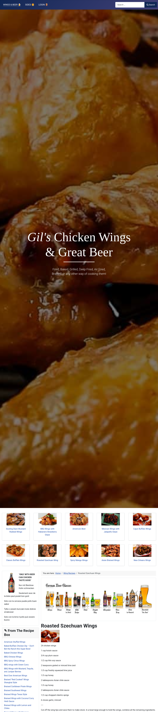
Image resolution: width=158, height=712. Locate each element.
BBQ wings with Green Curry (16, 665)
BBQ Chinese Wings (12, 657)
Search (151, 5)
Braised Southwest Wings (15, 690)
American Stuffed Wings (14, 642)
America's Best (78, 529)
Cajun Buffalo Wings (142, 529)
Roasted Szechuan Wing (47, 560)
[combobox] (130, 5)
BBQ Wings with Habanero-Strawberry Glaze (47, 532)
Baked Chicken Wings (13, 653)
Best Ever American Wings (15, 675)
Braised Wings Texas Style (15, 694)
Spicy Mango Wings (79, 560)
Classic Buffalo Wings (15, 560)
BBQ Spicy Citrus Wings (14, 661)
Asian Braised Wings (111, 560)
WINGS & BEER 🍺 (12, 4)
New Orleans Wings (142, 560)
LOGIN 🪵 (43, 4)
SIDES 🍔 (29, 4)
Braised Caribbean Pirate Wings (18, 686)
